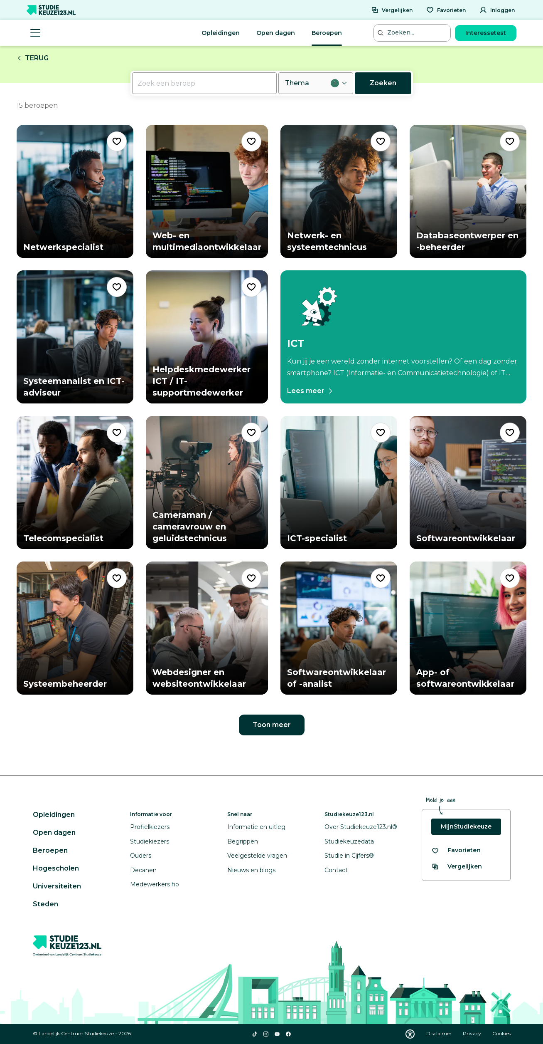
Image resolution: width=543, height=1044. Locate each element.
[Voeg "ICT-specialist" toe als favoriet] (381, 433)
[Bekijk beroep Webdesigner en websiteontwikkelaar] (207, 628)
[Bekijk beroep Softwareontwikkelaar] (468, 482)
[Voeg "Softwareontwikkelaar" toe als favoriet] (510, 433)
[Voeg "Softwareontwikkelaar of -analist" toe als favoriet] (381, 578)
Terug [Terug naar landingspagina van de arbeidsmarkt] (33, 58)
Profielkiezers (150, 827)
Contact (336, 870)
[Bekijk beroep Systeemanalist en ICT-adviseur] (75, 336)
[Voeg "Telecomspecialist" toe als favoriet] (117, 433)
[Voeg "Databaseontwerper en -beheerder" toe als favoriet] (510, 141)
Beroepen (327, 33)
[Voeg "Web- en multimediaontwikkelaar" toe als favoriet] (251, 141)
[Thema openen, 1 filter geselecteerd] (315, 83)
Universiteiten (57, 886)
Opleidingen (220, 33)
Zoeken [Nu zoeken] (383, 83)
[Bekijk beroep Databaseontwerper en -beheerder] (468, 191)
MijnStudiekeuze (466, 826)
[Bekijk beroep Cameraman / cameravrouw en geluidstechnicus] (207, 482)
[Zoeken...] (413, 33)
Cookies (501, 1033)
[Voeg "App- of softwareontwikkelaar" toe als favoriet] (510, 578)
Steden (45, 904)
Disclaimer (439, 1033)
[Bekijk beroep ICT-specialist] (338, 482)
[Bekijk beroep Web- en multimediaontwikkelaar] (207, 191)
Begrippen (242, 841)
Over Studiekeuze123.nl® (360, 827)
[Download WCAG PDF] (410, 1034)
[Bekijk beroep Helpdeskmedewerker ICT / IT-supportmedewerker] (207, 336)
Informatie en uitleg (256, 827)
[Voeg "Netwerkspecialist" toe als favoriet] (117, 141)
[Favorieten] (446, 10)
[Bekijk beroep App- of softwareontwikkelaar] (468, 628)
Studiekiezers (149, 841)
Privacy (472, 1033)
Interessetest (485, 33)
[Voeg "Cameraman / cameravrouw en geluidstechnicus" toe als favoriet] (251, 433)
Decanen (143, 870)
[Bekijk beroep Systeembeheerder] (75, 628)
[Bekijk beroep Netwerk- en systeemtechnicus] (338, 191)
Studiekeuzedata (349, 841)
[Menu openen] (35, 33)
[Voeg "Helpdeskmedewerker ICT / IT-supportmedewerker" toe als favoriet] (251, 287)
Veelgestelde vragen (257, 855)
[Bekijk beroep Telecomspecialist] (75, 482)
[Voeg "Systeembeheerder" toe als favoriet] (117, 578)
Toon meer (272, 725)
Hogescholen (56, 868)
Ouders (140, 855)
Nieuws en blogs (251, 870)
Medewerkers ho (154, 884)
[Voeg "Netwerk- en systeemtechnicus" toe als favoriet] (381, 141)
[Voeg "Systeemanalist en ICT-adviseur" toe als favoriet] (117, 287)
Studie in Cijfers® (349, 855)
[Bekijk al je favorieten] (456, 850)
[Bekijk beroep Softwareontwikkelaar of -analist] (338, 628)
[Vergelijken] (391, 10)
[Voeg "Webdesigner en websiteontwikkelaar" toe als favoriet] (251, 578)
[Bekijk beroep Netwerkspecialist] (75, 191)
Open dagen (275, 33)
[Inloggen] (497, 10)
